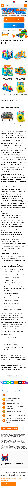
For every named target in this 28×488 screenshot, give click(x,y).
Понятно (9, 484)
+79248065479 (6, 463)
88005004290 (18, 463)
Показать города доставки (10, 428)
